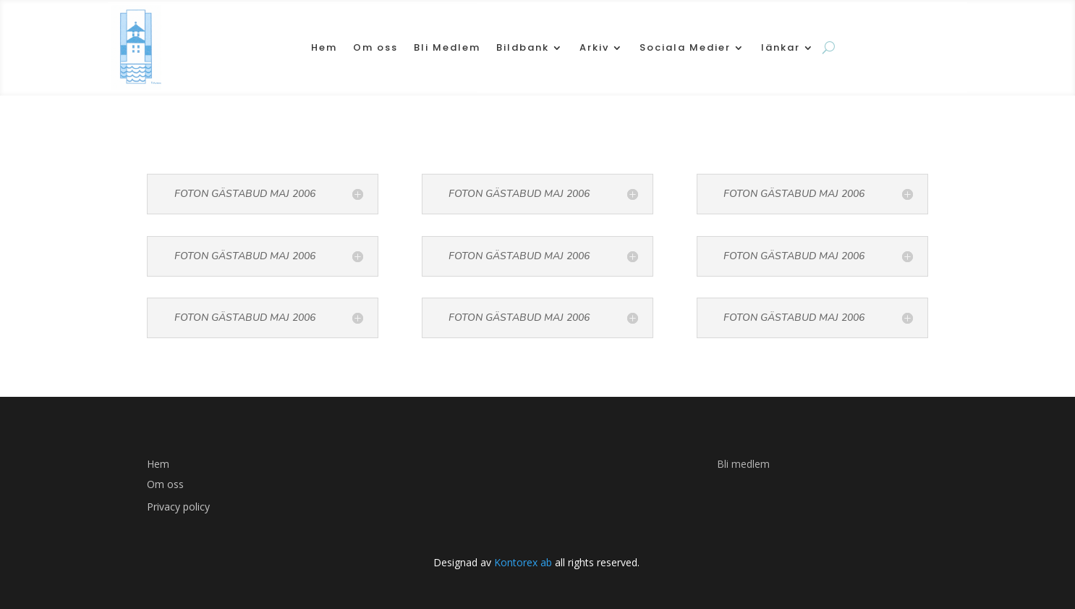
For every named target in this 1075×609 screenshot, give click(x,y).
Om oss (375, 47)
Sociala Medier (685, 47)
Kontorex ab (521, 562)
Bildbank (522, 47)
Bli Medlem (447, 47)
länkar (780, 47)
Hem (324, 47)
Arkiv (594, 47)
